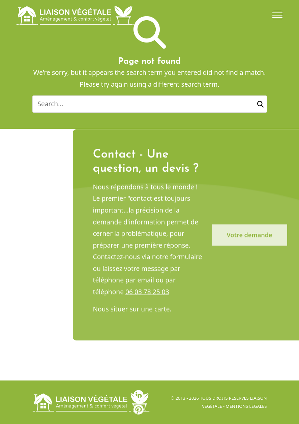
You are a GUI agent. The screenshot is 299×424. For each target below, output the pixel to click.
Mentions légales (246, 406)
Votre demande (249, 238)
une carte (155, 311)
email (145, 282)
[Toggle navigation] (277, 15)
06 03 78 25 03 (147, 294)
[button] (260, 104)
